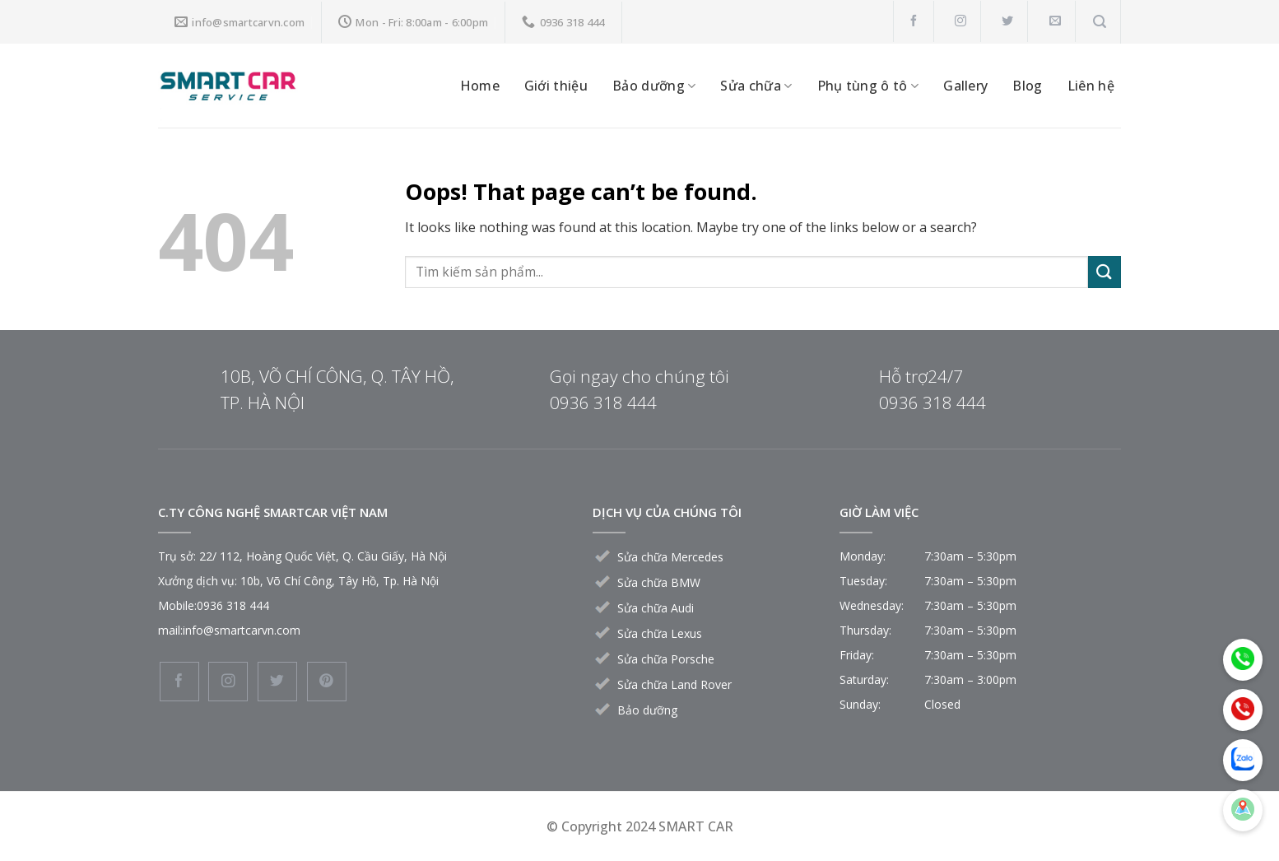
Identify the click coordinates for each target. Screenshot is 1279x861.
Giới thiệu (556, 86)
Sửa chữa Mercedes (670, 557)
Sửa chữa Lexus (659, 633)
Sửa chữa (756, 86)
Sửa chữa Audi (655, 608)
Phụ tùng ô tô (868, 86)
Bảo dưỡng (653, 86)
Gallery (965, 86)
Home (480, 86)
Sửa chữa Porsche (665, 659)
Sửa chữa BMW (658, 582)
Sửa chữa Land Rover (674, 684)
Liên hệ (1090, 86)
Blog (1027, 86)
